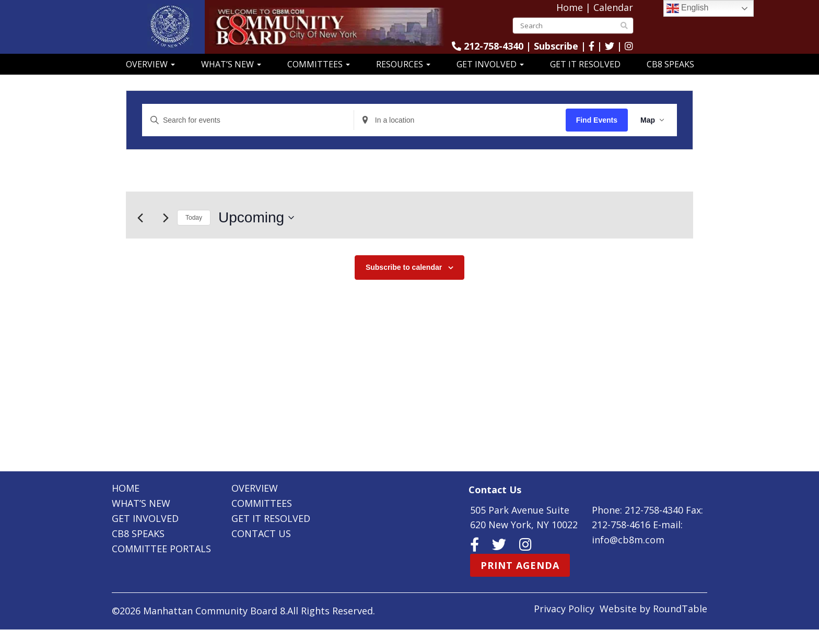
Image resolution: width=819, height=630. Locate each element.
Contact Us (261, 533)
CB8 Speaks (670, 64)
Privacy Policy (564, 609)
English (687, 8)
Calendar (613, 7)
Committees (318, 64)
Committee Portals (161, 548)
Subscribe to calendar (404, 267)
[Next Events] (165, 217)
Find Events (596, 120)
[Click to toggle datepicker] (256, 217)
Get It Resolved (585, 64)
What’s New (231, 64)
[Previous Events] (140, 217)
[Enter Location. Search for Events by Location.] (460, 120)
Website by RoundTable (653, 609)
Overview (150, 64)
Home (569, 7)
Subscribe (556, 46)
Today (193, 217)
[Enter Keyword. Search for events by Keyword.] (248, 120)
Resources (403, 64)
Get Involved (490, 64)
